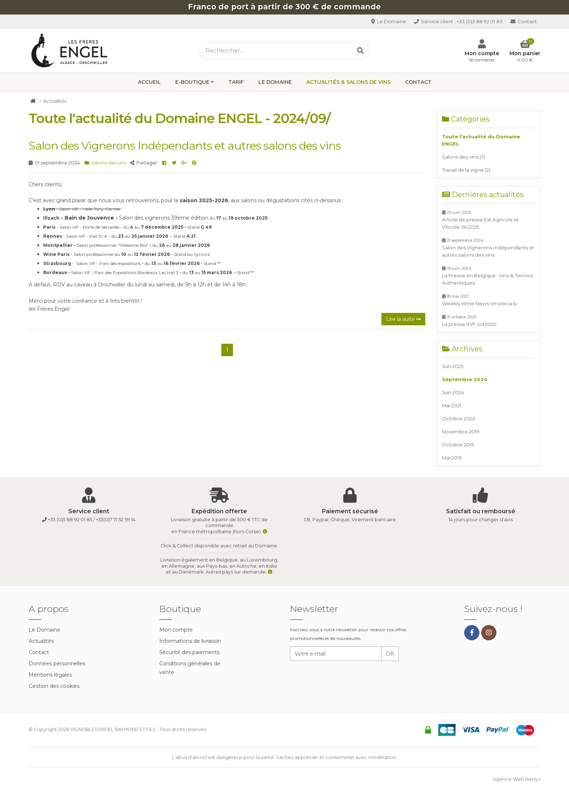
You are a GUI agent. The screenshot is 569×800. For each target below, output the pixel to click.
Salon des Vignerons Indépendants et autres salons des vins (185, 145)
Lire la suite (403, 319)
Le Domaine (387, 21)
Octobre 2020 (458, 418)
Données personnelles (57, 663)
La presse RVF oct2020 (469, 320)
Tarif (236, 82)
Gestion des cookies (54, 686)
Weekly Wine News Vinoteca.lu (479, 300)
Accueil (149, 82)
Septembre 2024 (464, 379)
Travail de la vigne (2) (466, 170)
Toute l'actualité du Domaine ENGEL (481, 140)
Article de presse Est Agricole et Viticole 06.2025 (480, 220)
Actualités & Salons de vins (348, 82)
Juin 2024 (453, 392)
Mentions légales (50, 675)
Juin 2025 (453, 366)
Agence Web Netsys (516, 779)
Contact (523, 21)
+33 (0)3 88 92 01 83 (457, 21)
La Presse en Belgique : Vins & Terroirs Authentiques (487, 276)
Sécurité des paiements (189, 652)
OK (390, 653)
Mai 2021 (452, 405)
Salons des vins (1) (463, 157)
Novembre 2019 (460, 431)
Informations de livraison (190, 641)
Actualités (41, 641)
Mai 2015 (452, 458)
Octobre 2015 (458, 445)
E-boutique (192, 82)
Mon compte (176, 629)
